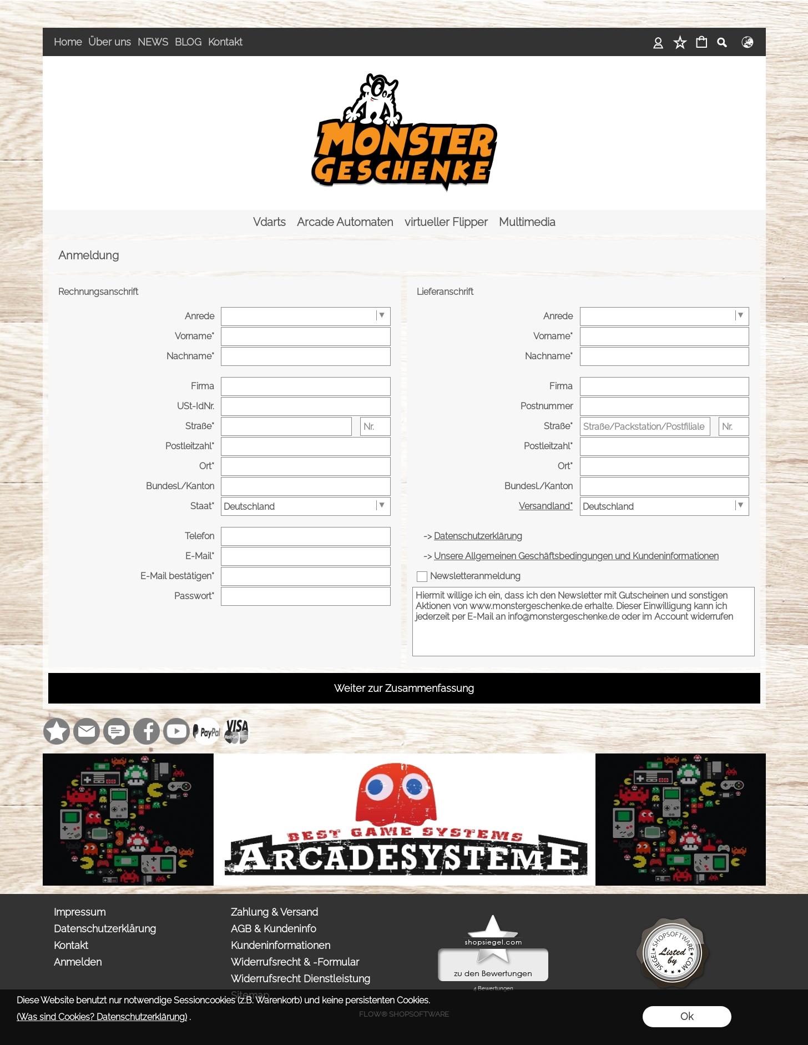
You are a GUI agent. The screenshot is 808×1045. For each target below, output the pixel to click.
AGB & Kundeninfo (273, 929)
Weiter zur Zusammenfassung (404, 688)
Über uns (109, 42)
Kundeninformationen (280, 945)
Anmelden (78, 962)
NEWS (153, 42)
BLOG (188, 42)
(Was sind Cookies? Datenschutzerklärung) (102, 1017)
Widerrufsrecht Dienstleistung (300, 978)
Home (68, 42)
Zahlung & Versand (274, 912)
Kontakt (225, 42)
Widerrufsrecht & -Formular (295, 962)
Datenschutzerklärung (105, 929)
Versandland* (546, 506)
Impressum (79, 912)
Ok (686, 1016)
